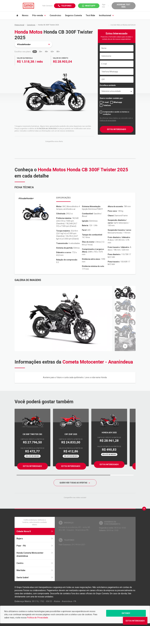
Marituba (35, 570)
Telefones (66, 6)
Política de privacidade (108, 120)
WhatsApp (90, 6)
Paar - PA (35, 545)
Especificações (63, 198)
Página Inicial (19, 25)
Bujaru (35, 538)
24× (34, 52)
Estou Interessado (32, 466)
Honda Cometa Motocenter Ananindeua (35, 554)
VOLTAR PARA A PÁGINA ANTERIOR (123, 25)
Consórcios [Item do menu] (55, 15)
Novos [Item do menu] (25, 15)
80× (58, 52)
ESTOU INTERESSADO (116, 129)
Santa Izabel (35, 577)
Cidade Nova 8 (35, 531)
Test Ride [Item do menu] (90, 15)
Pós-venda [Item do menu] (39, 15)
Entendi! (126, 613)
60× (52, 52)
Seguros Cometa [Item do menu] (73, 15)
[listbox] (117, 91)
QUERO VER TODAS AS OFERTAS (75, 483)
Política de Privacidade (37, 617)
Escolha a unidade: (108, 85)
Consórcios (31, 25)
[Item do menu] (17, 15)
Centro (35, 563)
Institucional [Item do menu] (106, 15)
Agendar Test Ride (123, 6)
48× (46, 52)
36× (40, 52)
